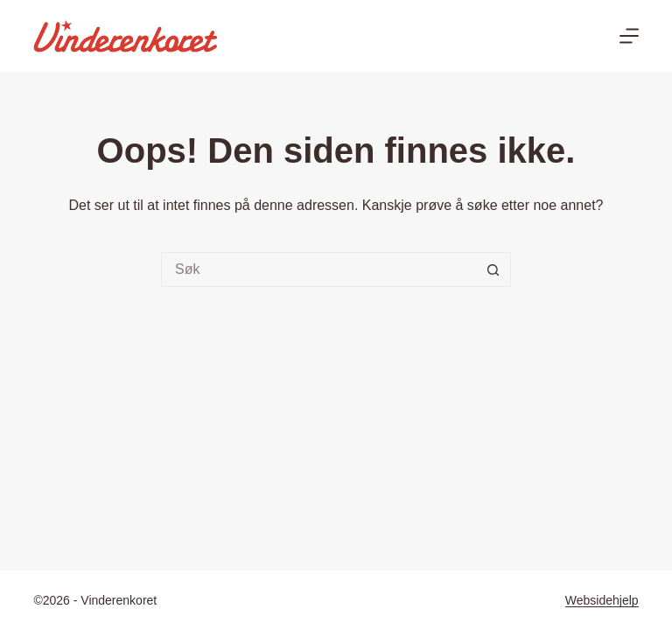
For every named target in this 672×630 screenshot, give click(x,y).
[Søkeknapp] (493, 269)
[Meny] (629, 36)
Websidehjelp (602, 600)
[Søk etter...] (318, 269)
